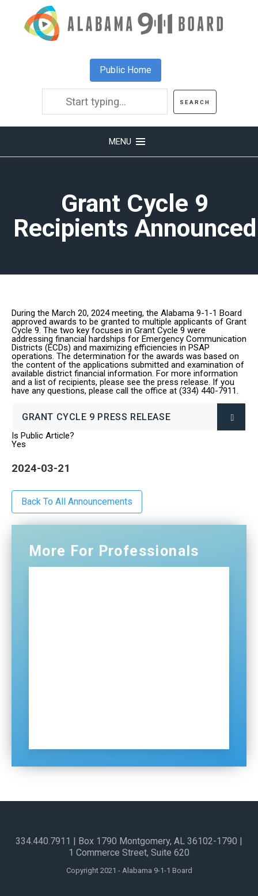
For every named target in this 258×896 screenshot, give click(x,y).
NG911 (76, 609)
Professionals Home (108, 584)
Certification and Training (120, 633)
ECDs (73, 683)
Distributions (90, 658)
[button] (129, 142)
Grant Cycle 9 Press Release (96, 416)
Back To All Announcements (76, 501)
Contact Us (87, 707)
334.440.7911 (43, 841)
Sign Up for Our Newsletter (123, 732)
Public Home (125, 69)
